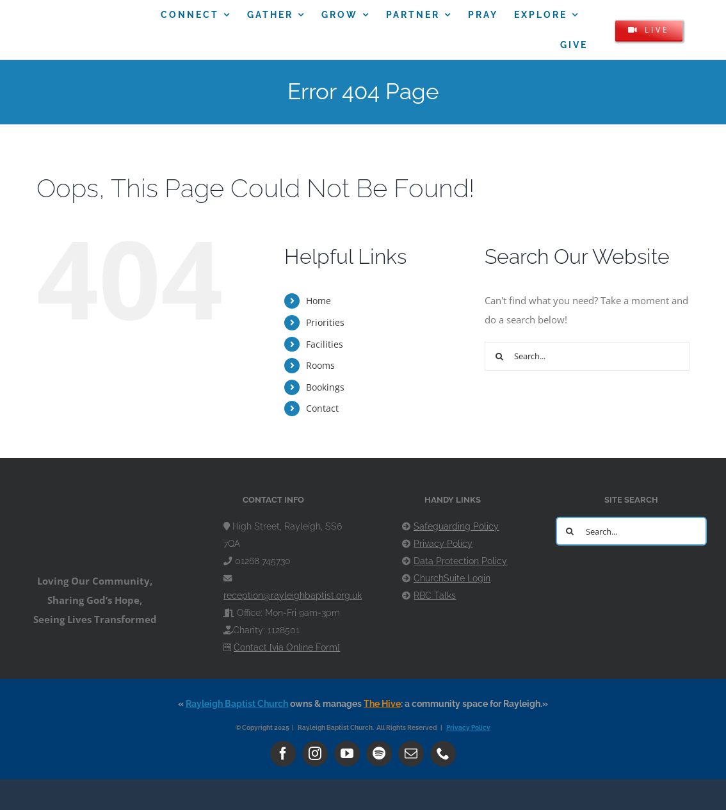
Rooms (320, 365)
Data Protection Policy (460, 561)
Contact (322, 408)
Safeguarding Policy (456, 526)
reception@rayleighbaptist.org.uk (292, 595)
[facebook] (283, 753)
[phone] (443, 753)
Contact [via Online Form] (287, 647)
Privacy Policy (443, 544)
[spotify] (379, 753)
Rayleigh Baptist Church (237, 704)
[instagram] (315, 753)
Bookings (325, 387)
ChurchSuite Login (452, 578)
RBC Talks (435, 595)
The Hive (382, 704)
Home (318, 301)
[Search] (499, 356)
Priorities (325, 322)
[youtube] (347, 753)
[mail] (411, 753)
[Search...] (587, 356)
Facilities (324, 344)
